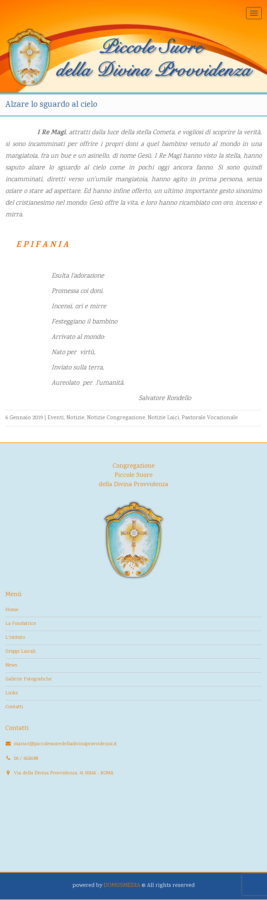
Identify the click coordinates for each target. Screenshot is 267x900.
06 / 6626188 (26, 758)
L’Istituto (15, 637)
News (11, 665)
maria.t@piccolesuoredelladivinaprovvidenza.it (65, 744)
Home (11, 610)
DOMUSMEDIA (122, 885)
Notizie (75, 418)
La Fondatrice (20, 623)
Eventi (56, 418)
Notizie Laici (163, 418)
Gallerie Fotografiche (28, 679)
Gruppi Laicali (20, 651)
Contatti (14, 707)
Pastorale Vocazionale (210, 418)
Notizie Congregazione (116, 418)
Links (11, 693)
